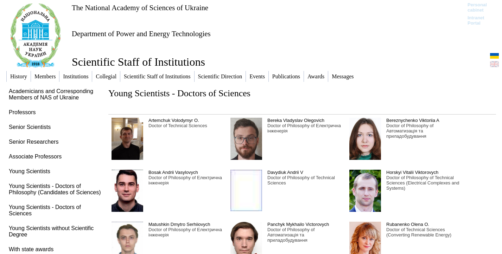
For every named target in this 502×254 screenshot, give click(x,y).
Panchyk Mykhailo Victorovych (298, 224)
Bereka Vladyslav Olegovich (295, 120)
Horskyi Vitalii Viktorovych (412, 172)
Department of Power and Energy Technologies (141, 34)
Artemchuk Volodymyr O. (173, 120)
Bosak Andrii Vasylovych (173, 172)
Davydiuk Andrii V (285, 172)
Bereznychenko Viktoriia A (412, 120)
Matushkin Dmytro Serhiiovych (179, 224)
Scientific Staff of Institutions (138, 62)
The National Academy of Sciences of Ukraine (140, 8)
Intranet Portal (476, 20)
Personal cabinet (477, 7)
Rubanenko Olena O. (407, 224)
